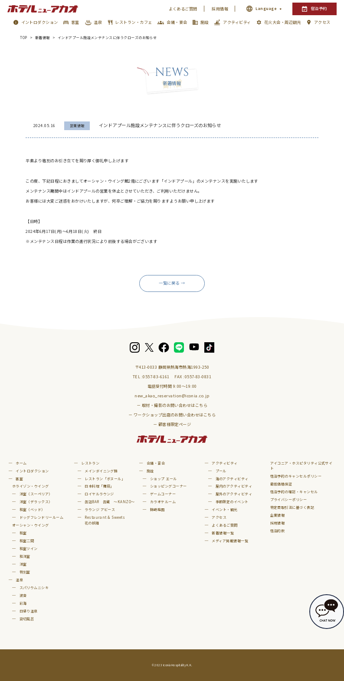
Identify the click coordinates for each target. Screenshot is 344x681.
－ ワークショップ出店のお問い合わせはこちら (172, 415)
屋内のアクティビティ (234, 486)
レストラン (90, 463)
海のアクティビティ (232, 478)
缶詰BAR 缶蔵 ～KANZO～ (109, 501)
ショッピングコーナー (168, 486)
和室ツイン (29, 548)
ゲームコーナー (163, 493)
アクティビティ (237, 22)
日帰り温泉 (29, 611)
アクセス (322, 22)
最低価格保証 (281, 483)
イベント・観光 (224, 509)
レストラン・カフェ (133, 22)
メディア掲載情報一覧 (230, 540)
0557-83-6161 (156, 376)
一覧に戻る (169, 283)
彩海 (23, 603)
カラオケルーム (163, 501)
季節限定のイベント (232, 501)
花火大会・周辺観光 (282, 22)
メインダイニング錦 (101, 470)
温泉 (98, 22)
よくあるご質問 (183, 9)
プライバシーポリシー (288, 499)
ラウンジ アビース (100, 509)
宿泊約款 (277, 530)
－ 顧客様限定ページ (172, 424)
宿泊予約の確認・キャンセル (294, 491)
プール (221, 470)
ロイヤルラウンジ (99, 493)
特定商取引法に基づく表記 (292, 507)
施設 (204, 22)
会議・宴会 (177, 22)
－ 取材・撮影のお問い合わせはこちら (172, 405)
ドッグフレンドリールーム (42, 517)
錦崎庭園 (157, 509)
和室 (23, 532)
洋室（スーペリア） (36, 493)
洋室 (23, 564)
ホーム (21, 463)
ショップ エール (163, 478)
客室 (75, 22)
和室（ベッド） (32, 509)
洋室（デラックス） (36, 501)
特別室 (25, 572)
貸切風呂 (27, 618)
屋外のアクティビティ (234, 493)
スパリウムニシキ (34, 587)
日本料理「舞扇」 (99, 486)
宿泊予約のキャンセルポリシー (296, 476)
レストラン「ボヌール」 (105, 478)
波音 (23, 595)
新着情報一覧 (223, 532)
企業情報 (277, 515)
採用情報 (220, 9)
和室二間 (27, 540)
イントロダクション (39, 22)
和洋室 (25, 556)
